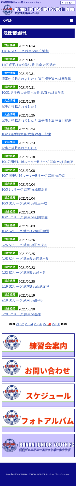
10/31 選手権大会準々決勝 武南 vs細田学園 (33, 92)
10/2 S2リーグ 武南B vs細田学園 (25, 231)
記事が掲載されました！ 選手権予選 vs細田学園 (37, 78)
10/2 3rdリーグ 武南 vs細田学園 (25, 217)
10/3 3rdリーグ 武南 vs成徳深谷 (25, 189)
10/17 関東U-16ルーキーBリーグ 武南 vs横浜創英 (38, 162)
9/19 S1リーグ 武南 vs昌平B (22, 300)
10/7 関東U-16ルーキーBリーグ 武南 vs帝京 (33, 175)
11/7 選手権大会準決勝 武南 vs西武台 (29, 65)
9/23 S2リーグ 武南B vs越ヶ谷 (24, 272)
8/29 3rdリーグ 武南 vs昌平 (21, 314)
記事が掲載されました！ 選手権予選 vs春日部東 (37, 120)
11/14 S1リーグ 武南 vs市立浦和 (25, 51)
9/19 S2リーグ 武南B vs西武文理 (25, 286)
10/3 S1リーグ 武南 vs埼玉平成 (24, 203)
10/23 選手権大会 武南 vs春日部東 (26, 134)
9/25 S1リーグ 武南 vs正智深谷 (24, 245)
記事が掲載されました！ (19, 106)
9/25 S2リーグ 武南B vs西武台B (25, 259)
